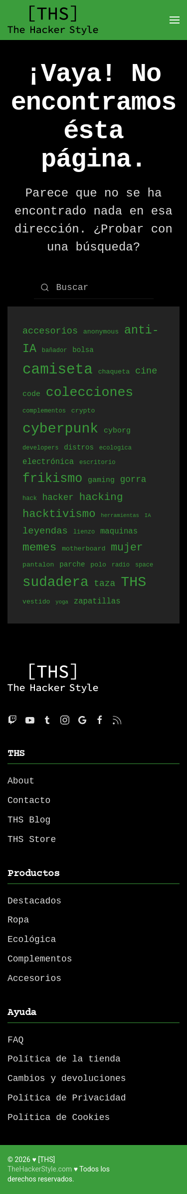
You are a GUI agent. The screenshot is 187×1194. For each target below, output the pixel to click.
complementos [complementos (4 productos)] (44, 411)
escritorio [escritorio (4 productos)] (97, 462)
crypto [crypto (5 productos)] (83, 411)
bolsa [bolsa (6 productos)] (83, 351)
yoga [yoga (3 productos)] (61, 602)
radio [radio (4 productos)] (121, 565)
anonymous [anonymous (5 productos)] (101, 332)
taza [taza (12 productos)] (104, 584)
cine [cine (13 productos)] (146, 372)
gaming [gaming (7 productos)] (101, 481)
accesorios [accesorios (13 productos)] (50, 331)
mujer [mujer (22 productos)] (127, 547)
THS (16, 754)
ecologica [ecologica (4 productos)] (115, 448)
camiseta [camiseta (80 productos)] (57, 370)
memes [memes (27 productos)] (39, 547)
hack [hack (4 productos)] (29, 498)
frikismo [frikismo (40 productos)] (52, 479)
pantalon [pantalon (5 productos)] (38, 565)
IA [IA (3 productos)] (148, 516)
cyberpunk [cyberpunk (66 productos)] (60, 428)
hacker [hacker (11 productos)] (58, 498)
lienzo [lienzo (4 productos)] (84, 532)
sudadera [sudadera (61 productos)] (55, 582)
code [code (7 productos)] (31, 395)
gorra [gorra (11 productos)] (133, 480)
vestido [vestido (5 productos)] (36, 602)
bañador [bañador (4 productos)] (54, 351)
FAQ (15, 1040)
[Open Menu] (175, 20)
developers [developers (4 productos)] (40, 448)
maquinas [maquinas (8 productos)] (119, 531)
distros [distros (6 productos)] (79, 447)
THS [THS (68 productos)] (133, 582)
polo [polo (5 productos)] (98, 565)
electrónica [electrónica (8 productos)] (48, 462)
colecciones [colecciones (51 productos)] (90, 393)
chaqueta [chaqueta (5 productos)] (114, 373)
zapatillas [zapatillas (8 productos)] (97, 601)
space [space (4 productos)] (144, 565)
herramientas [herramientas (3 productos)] (120, 516)
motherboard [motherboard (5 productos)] (83, 549)
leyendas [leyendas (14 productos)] (45, 531)
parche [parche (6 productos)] (72, 565)
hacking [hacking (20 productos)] (101, 497)
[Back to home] (52, 20)
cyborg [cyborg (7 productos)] (117, 431)
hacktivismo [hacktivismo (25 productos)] (58, 514)
